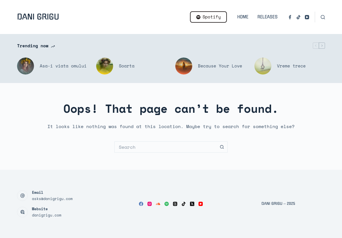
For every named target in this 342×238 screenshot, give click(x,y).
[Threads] (175, 204)
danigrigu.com (46, 215)
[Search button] (222, 147)
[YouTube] (307, 17)
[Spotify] (166, 204)
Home (242, 17)
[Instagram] (149, 204)
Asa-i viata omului (63, 66)
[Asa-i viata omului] (25, 66)
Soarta (126, 66)
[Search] (323, 17)
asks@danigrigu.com (52, 198)
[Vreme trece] (262, 66)
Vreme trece (291, 66)
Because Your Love (220, 66)
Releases (267, 17)
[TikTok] (298, 17)
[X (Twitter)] (192, 204)
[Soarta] (104, 66)
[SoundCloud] (158, 204)
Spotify (208, 17)
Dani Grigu (38, 17)
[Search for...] (165, 147)
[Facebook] (290, 17)
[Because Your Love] (183, 66)
